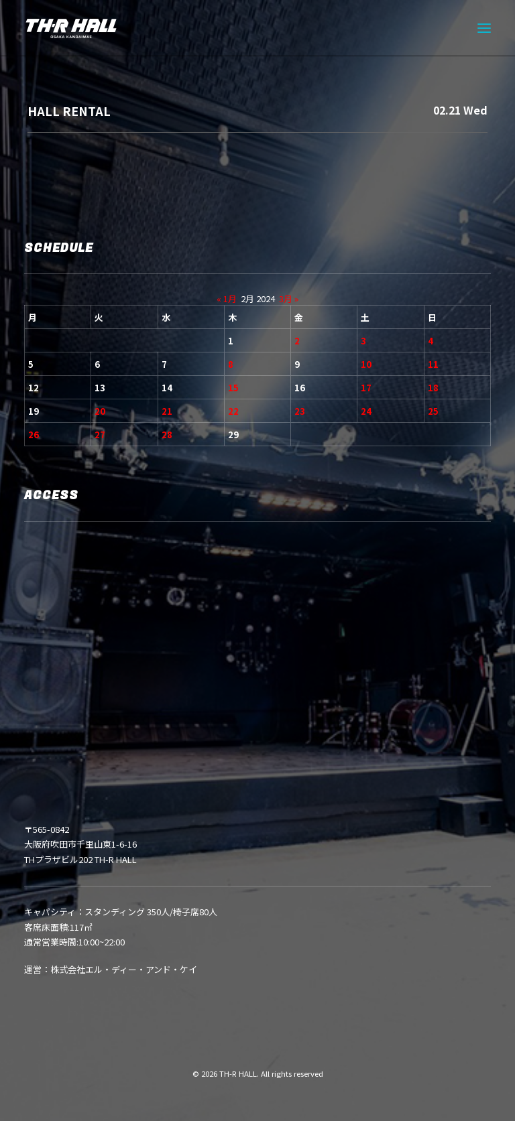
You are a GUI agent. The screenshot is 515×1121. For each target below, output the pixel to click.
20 (100, 411)
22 (233, 411)
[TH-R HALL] (71, 28)
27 (100, 434)
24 (366, 411)
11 (433, 364)
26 (33, 434)
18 (433, 387)
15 (233, 387)
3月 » (288, 298)
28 (167, 434)
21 (167, 411)
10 (366, 364)
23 (299, 411)
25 (433, 411)
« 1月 (227, 298)
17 (366, 387)
